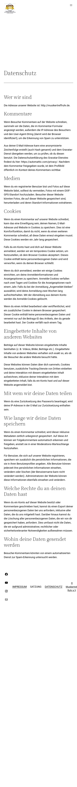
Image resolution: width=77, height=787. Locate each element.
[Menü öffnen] (71, 5)
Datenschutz (53, 586)
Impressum (19, 586)
